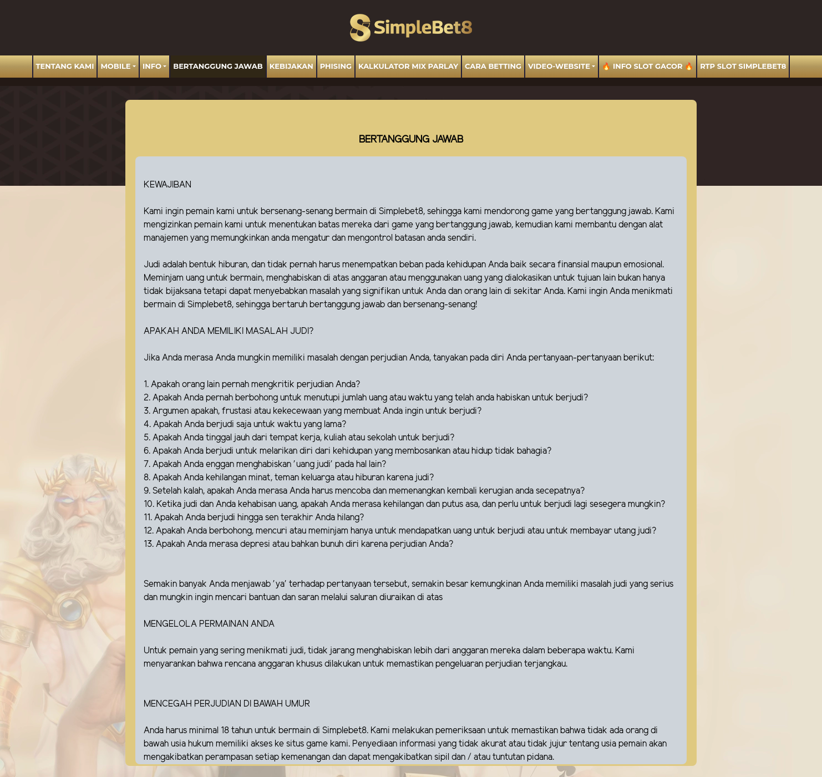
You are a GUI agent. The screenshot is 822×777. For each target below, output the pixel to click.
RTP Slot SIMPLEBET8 (743, 66)
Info (152, 66)
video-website (559, 66)
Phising (336, 66)
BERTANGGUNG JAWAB (217, 66)
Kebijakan (291, 66)
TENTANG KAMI (65, 66)
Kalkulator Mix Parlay (408, 66)
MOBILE (115, 66)
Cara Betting (493, 66)
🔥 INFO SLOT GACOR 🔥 (647, 66)
